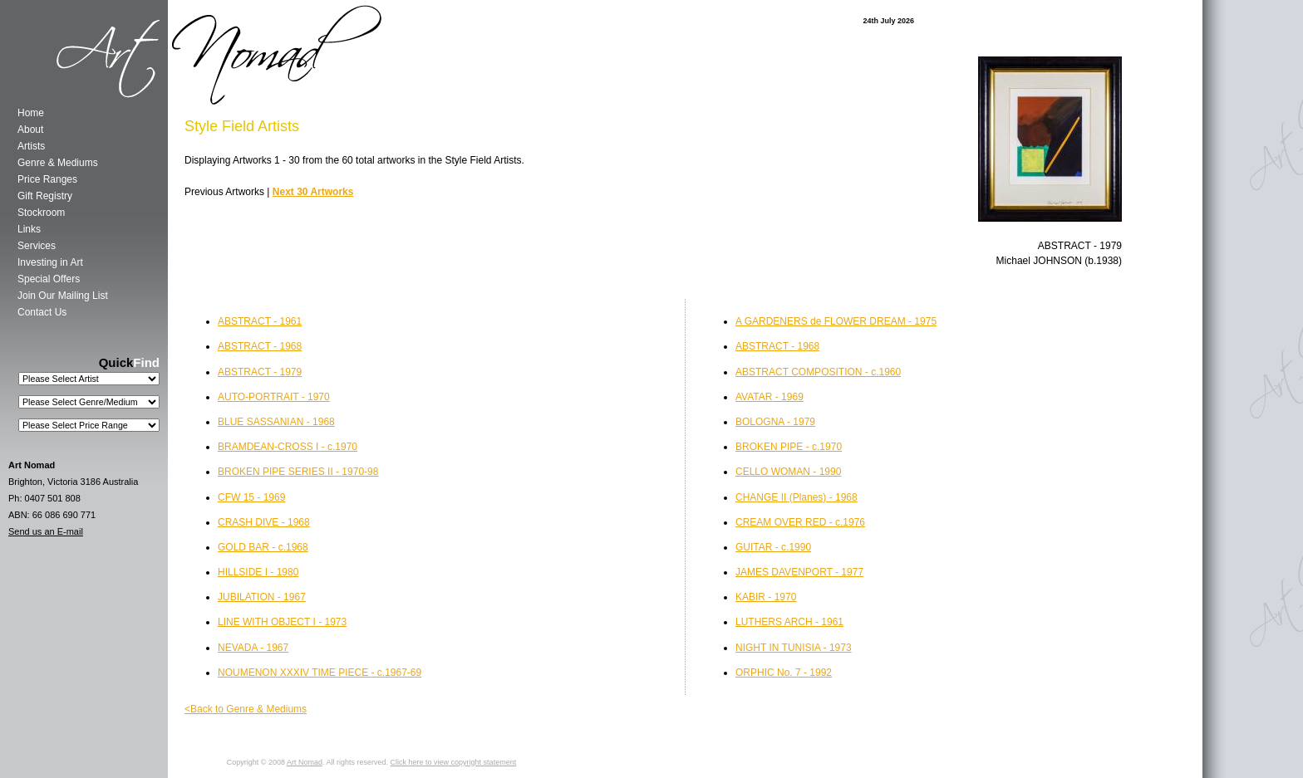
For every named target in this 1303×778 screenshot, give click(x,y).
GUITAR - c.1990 (773, 547)
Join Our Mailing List (62, 295)
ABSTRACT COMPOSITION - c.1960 (818, 372)
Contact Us (41, 312)
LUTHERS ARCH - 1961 (789, 622)
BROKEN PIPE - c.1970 (788, 447)
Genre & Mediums (57, 163)
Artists (31, 146)
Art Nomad (304, 762)
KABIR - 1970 (765, 597)
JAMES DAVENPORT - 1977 (799, 572)
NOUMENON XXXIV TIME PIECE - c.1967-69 (319, 672)
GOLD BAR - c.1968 (263, 547)
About (30, 129)
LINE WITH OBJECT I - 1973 (282, 622)
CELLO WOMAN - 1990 (788, 471)
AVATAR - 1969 (769, 397)
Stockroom (41, 212)
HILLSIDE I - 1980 (258, 572)
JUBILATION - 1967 (262, 597)
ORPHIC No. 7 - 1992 (783, 672)
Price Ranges (47, 179)
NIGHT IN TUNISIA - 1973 (793, 647)
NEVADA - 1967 (253, 647)
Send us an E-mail (45, 531)
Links (29, 229)
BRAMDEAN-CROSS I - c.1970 (287, 447)
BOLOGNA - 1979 (775, 422)
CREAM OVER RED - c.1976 (800, 522)
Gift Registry (44, 196)
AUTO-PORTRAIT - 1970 (274, 397)
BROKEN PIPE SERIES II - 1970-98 (298, 471)
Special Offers (48, 279)
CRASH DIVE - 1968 (264, 522)
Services (36, 246)
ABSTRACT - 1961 (260, 321)
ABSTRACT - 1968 (777, 346)
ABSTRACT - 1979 (260, 372)
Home (30, 113)
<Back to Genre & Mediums (245, 709)
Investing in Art (50, 262)
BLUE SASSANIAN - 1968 (276, 422)
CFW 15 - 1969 (251, 497)
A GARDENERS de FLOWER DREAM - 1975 (836, 321)
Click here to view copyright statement (454, 762)
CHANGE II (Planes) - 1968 (796, 497)
